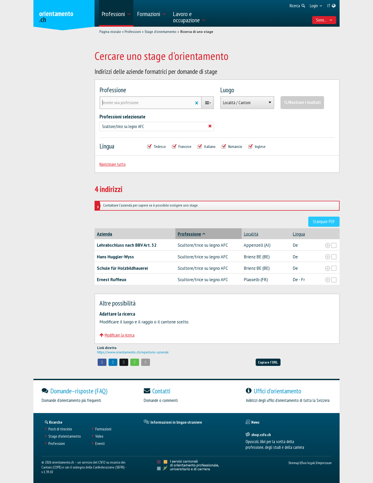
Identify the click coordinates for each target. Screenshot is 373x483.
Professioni (133, 31)
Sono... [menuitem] (324, 20)
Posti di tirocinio (60, 429)
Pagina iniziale (110, 31)
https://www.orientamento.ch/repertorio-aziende (133, 352)
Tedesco (156, 146)
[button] (102, 362)
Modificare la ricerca (116, 335)
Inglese (257, 146)
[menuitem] (116, 13)
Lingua (106, 146)
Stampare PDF (324, 221)
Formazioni (103, 429)
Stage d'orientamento (160, 31)
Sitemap (293, 462)
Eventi (100, 443)
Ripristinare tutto (112, 164)
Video (99, 436)
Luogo (227, 90)
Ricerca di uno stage (196, 31)
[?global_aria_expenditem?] (327, 245)
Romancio (232, 146)
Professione (112, 90)
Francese (181, 146)
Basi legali (308, 462)
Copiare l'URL (268, 362)
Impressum (324, 462)
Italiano (207, 146)
